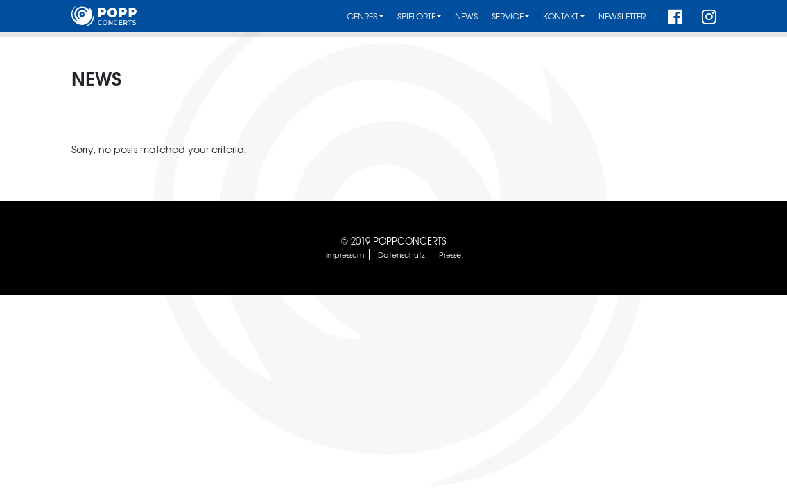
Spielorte (416, 16)
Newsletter (622, 16)
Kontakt (560, 16)
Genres (362, 16)
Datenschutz (401, 254)
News (466, 16)
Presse (450, 254)
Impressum (345, 254)
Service (508, 16)
